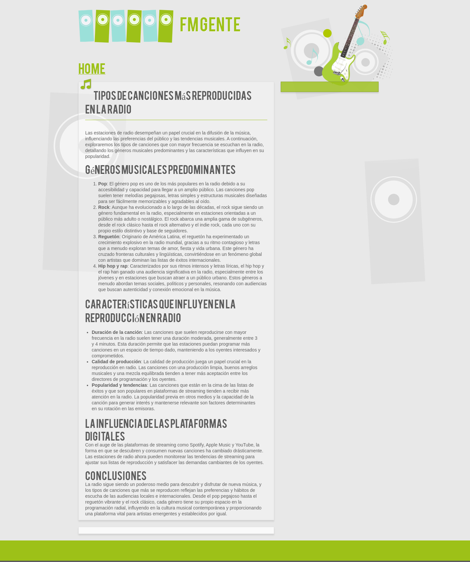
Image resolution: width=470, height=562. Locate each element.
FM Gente (210, 23)
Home (91, 67)
